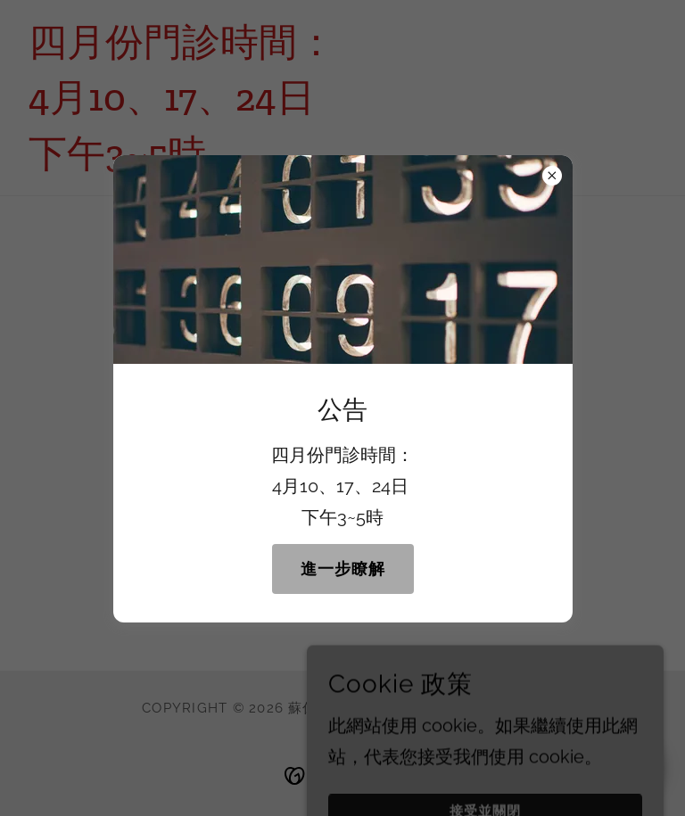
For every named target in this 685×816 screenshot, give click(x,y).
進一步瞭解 (343, 568)
